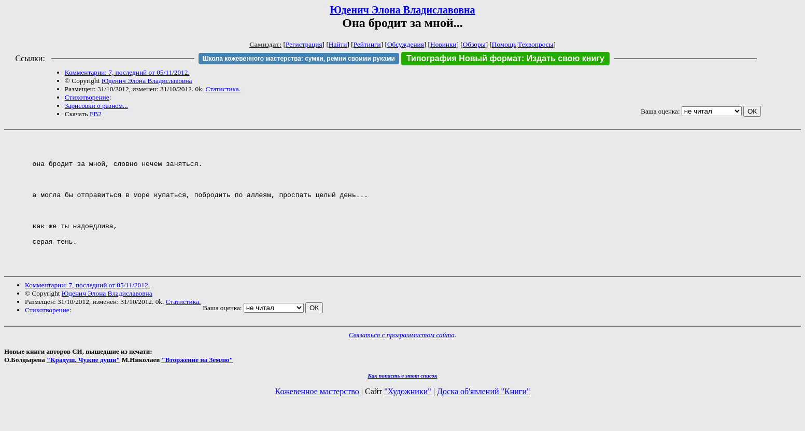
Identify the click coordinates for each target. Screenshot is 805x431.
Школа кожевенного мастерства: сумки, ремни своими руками (299, 58)
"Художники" (407, 417)
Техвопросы (536, 44)
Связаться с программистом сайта (402, 361)
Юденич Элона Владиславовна (402, 10)
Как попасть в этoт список (402, 402)
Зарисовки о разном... (96, 105)
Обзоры (474, 44)
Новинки (443, 44)
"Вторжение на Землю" (197, 386)
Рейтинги (367, 44)
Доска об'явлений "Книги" (483, 417)
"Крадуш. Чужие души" (83, 386)
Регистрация (304, 44)
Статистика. (223, 89)
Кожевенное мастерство (317, 417)
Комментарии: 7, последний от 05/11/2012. (127, 72)
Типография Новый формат (463, 58)
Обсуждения (405, 44)
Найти (338, 44)
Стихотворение (87, 97)
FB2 (96, 114)
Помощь (504, 44)
